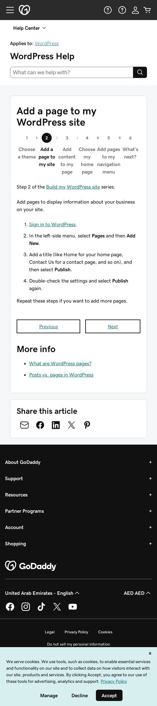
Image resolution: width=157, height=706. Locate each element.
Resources (16, 494)
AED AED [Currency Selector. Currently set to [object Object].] (138, 593)
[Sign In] (135, 10)
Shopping (15, 543)
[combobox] (71, 72)
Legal (50, 632)
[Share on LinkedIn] (56, 425)
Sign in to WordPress (52, 224)
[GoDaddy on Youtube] (73, 609)
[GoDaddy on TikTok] (41, 609)
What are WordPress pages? (60, 363)
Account (14, 527)
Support (14, 478)
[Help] (107, 10)
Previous (48, 326)
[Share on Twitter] (71, 425)
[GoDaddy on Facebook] (10, 609)
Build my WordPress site (73, 186)
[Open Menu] (7, 10)
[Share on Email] (24, 425)
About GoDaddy (22, 462)
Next (113, 326)
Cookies (105, 632)
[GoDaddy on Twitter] (57, 609)
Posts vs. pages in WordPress (61, 374)
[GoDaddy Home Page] (31, 566)
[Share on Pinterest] (87, 425)
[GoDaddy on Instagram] (26, 609)
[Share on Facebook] (40, 425)
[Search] (140, 72)
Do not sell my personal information (78, 644)
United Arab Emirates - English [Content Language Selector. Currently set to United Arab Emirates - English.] (43, 593)
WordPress (47, 43)
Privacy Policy (76, 632)
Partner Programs (24, 510)
